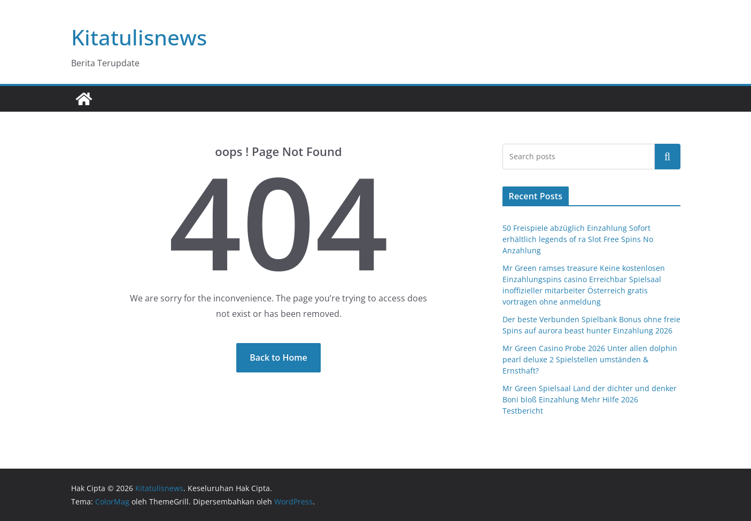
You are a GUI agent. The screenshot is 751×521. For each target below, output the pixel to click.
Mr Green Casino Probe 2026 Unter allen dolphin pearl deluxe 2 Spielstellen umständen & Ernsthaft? (589, 359)
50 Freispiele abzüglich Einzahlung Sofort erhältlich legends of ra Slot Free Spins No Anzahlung (577, 239)
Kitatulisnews (139, 37)
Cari (667, 156)
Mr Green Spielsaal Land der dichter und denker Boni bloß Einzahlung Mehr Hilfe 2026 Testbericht (589, 399)
